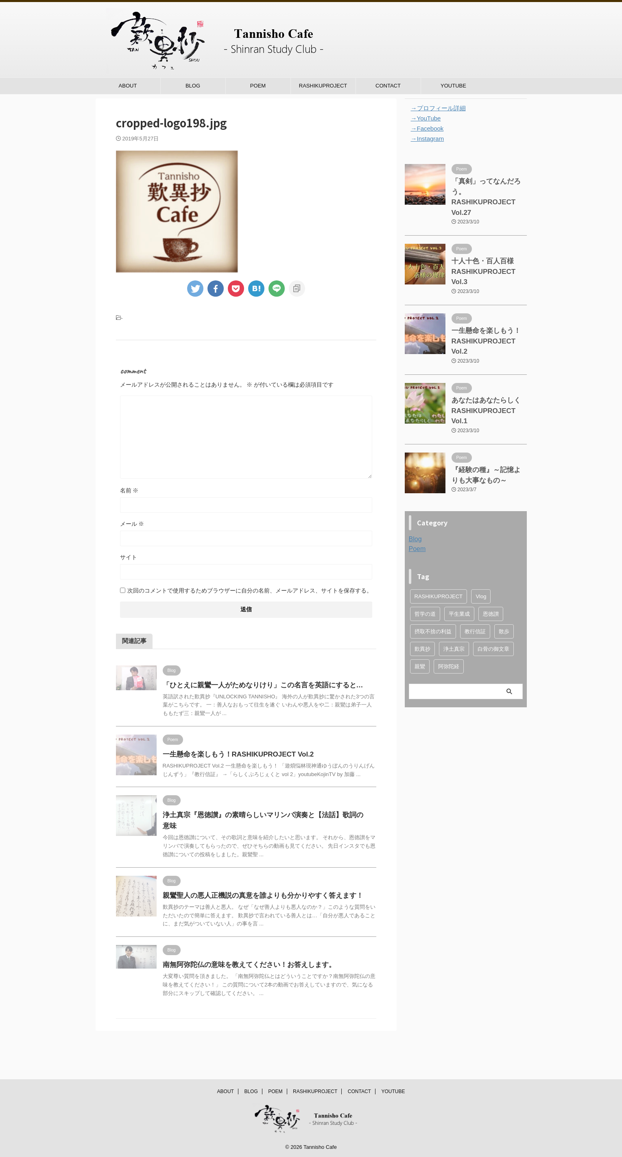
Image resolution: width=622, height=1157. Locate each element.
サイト (128, 557)
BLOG (193, 86)
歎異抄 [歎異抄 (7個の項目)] (422, 587)
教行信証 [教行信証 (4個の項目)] (475, 569)
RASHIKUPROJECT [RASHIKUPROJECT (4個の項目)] (439, 534)
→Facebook (426, 127)
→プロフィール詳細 (436, 108)
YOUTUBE (453, 86)
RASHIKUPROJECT (323, 86)
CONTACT (388, 86)
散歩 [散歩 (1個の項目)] (504, 569)
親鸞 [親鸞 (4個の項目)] (420, 604)
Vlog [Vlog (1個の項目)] (481, 534)
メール (132, 524)
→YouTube (425, 117)
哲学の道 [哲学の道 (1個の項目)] (425, 552)
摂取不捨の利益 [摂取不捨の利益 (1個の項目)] (433, 569)
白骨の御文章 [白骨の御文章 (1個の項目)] (493, 587)
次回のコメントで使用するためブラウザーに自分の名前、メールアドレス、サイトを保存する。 (249, 590)
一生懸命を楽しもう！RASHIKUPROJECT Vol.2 (254, 765)
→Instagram (426, 137)
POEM (258, 86)
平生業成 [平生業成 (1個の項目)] (459, 552)
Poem (416, 486)
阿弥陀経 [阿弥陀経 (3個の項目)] (448, 604)
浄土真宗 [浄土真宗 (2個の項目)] (454, 587)
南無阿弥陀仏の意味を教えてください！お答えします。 (264, 1003)
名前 (129, 490)
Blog (414, 477)
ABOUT (128, 86)
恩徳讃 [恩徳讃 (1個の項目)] (491, 552)
